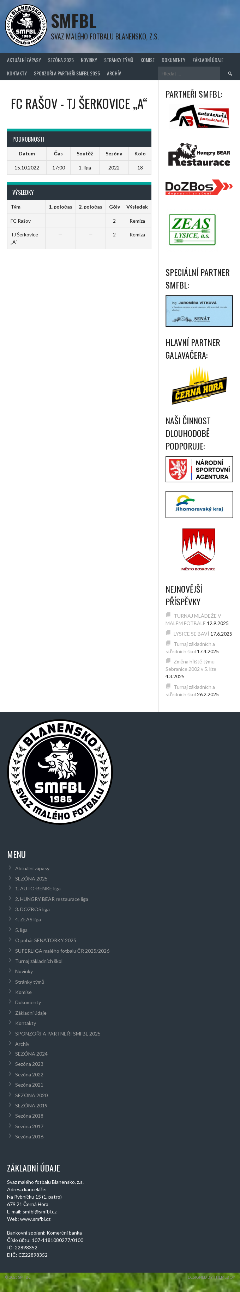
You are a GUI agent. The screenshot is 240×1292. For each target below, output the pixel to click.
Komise (147, 59)
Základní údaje (207, 59)
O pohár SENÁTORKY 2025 (45, 940)
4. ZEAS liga (28, 919)
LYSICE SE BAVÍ (191, 634)
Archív (114, 73)
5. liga (21, 930)
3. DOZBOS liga (32, 909)
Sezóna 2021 (29, 1085)
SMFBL (73, 20)
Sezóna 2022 (29, 1074)
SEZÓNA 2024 (31, 1054)
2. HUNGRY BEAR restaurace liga (51, 899)
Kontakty (17, 73)
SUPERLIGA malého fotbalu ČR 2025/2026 (62, 951)
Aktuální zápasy (24, 59)
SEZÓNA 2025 (61, 59)
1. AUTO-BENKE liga (38, 888)
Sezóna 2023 (29, 1064)
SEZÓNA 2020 (31, 1095)
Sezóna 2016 (29, 1136)
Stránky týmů (118, 59)
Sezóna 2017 (29, 1126)
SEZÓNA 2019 (31, 1105)
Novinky (89, 59)
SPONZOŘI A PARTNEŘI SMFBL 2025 (67, 73)
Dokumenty (173, 59)
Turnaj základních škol (38, 961)
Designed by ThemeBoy (211, 1277)
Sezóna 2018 (29, 1116)
